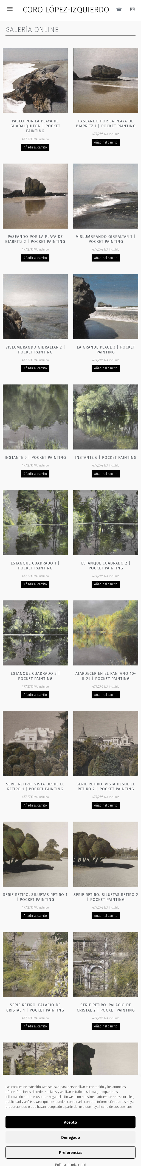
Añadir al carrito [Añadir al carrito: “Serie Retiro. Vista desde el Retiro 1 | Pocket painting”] (35, 805)
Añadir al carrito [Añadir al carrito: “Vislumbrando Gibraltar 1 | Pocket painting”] (105, 258)
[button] (9, 8)
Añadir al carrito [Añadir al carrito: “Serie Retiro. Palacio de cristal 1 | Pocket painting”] (35, 1026)
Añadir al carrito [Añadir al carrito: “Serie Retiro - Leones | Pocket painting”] (105, 1137)
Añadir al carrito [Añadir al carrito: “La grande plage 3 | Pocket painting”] (105, 368)
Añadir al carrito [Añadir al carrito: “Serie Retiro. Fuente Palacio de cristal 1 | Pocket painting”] (35, 1137)
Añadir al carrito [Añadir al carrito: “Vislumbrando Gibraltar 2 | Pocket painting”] (35, 368)
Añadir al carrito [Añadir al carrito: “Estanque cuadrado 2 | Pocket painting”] (105, 584)
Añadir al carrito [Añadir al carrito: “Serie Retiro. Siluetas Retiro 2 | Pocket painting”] (105, 916)
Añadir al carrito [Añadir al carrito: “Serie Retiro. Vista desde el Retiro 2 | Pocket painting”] (105, 805)
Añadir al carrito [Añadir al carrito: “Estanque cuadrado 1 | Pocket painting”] (35, 584)
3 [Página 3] (75, 1157)
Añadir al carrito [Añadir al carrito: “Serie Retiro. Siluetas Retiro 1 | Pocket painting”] (35, 916)
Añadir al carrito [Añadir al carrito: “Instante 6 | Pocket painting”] (105, 474)
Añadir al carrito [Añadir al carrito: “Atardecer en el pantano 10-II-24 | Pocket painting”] (105, 695)
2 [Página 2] (66, 1157)
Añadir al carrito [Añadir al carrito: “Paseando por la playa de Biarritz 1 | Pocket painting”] (105, 142)
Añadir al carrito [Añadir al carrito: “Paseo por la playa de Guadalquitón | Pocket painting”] (35, 147)
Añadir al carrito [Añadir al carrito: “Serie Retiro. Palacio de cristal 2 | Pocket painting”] (105, 1026)
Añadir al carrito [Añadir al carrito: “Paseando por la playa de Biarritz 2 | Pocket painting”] (35, 258)
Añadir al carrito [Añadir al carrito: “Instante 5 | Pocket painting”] (35, 474)
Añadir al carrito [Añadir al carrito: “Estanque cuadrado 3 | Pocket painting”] (35, 695)
